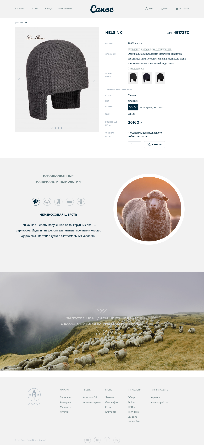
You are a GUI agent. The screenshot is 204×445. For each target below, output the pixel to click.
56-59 (133, 107)
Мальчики (65, 407)
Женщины (65, 402)
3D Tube (132, 416)
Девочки (64, 411)
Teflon (131, 402)
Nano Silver (134, 421)
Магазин (19, 8)
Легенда (109, 397)
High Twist (133, 411)
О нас (108, 407)
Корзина (155, 397)
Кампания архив (92, 402)
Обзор (131, 397)
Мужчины (65, 397)
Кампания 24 (90, 397)
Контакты (110, 411)
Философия (111, 402)
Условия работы (159, 402)
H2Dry (131, 407)
